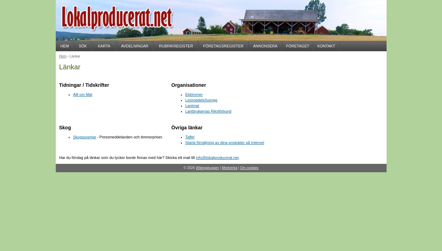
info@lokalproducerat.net (217, 157)
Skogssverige (84, 137)
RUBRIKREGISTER (176, 46)
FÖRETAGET (297, 46)
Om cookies (249, 168)
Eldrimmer (194, 94)
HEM (64, 46)
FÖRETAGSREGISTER (223, 46)
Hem (63, 56)
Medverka (229, 168)
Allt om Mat (82, 94)
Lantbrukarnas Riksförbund (208, 111)
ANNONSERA (265, 46)
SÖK (83, 46)
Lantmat (192, 106)
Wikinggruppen (207, 168)
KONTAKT (326, 46)
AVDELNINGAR (134, 46)
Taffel (190, 137)
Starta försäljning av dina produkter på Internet (224, 142)
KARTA (104, 46)
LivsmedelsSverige (201, 100)
